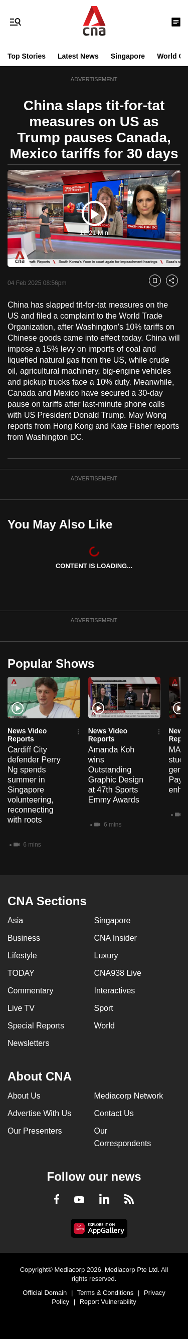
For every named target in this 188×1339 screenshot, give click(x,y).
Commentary (31, 990)
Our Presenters (35, 1131)
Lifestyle (22, 955)
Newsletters (29, 1043)
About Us (24, 1096)
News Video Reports (27, 735)
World (104, 1025)
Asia (15, 920)
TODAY (21, 973)
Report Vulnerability (108, 1301)
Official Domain (45, 1292)
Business (24, 938)
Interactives (114, 990)
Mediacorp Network (128, 1096)
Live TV (21, 1008)
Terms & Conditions (105, 1292)
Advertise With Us (39, 1113)
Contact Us (114, 1113)
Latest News (78, 56)
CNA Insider (115, 938)
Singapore (128, 56)
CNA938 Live (117, 973)
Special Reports (36, 1025)
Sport (103, 1008)
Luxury (106, 955)
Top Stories (27, 56)
